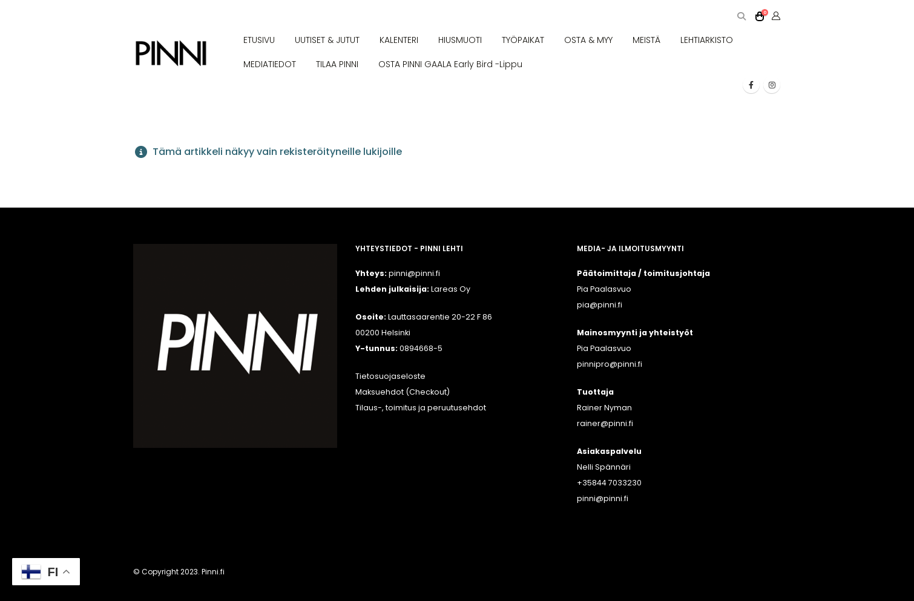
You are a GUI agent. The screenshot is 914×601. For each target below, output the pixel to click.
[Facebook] (751, 84)
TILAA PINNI (337, 64)
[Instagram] (771, 84)
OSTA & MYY (588, 40)
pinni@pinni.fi (602, 498)
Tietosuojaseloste (390, 376)
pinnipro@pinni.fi (609, 364)
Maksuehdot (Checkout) (402, 392)
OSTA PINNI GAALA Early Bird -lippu (450, 64)
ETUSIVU (259, 40)
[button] (741, 16)
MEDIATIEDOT (269, 64)
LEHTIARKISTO (706, 40)
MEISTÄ (646, 40)
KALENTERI (399, 40)
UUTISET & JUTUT (327, 40)
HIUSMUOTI (460, 40)
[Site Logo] (171, 53)
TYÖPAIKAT (523, 40)
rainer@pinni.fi (605, 423)
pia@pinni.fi (599, 305)
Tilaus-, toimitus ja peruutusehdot (420, 407)
